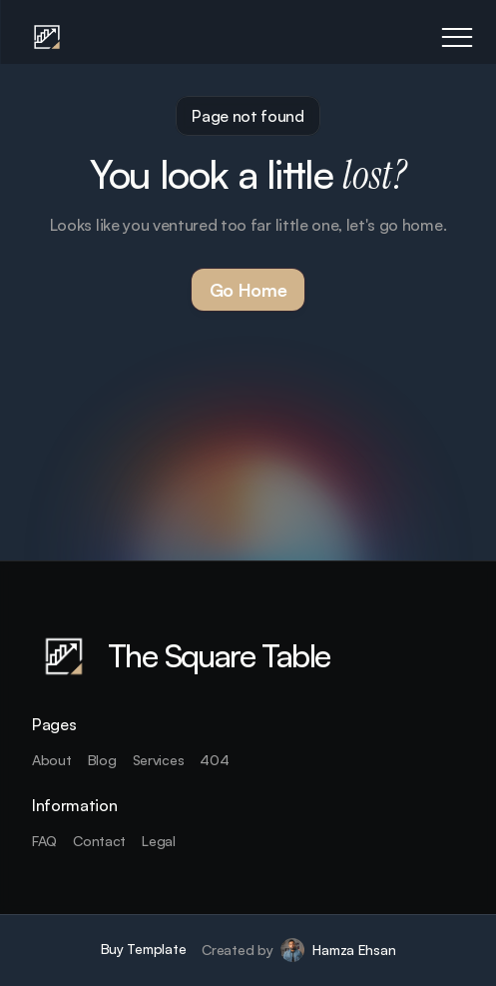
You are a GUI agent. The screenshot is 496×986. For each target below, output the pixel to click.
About (52, 759)
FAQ (44, 840)
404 (214, 759)
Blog (102, 759)
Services (159, 759)
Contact (99, 840)
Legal (159, 840)
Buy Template (144, 948)
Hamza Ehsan (353, 949)
